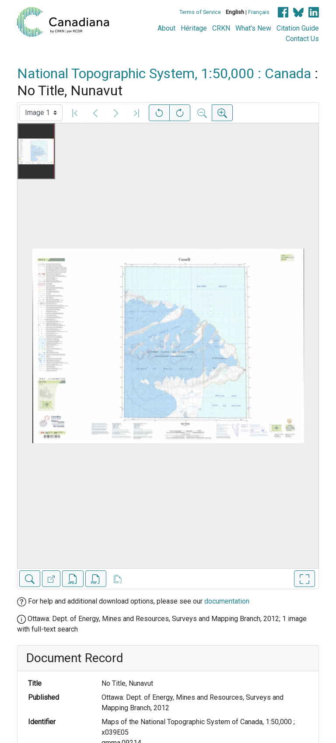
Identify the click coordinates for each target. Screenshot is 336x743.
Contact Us (302, 39)
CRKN (221, 28)
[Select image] (41, 112)
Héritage (194, 28)
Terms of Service (200, 12)
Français (259, 12)
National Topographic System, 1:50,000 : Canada (164, 73)
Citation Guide (297, 28)
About (166, 28)
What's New (253, 28)
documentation (226, 601)
